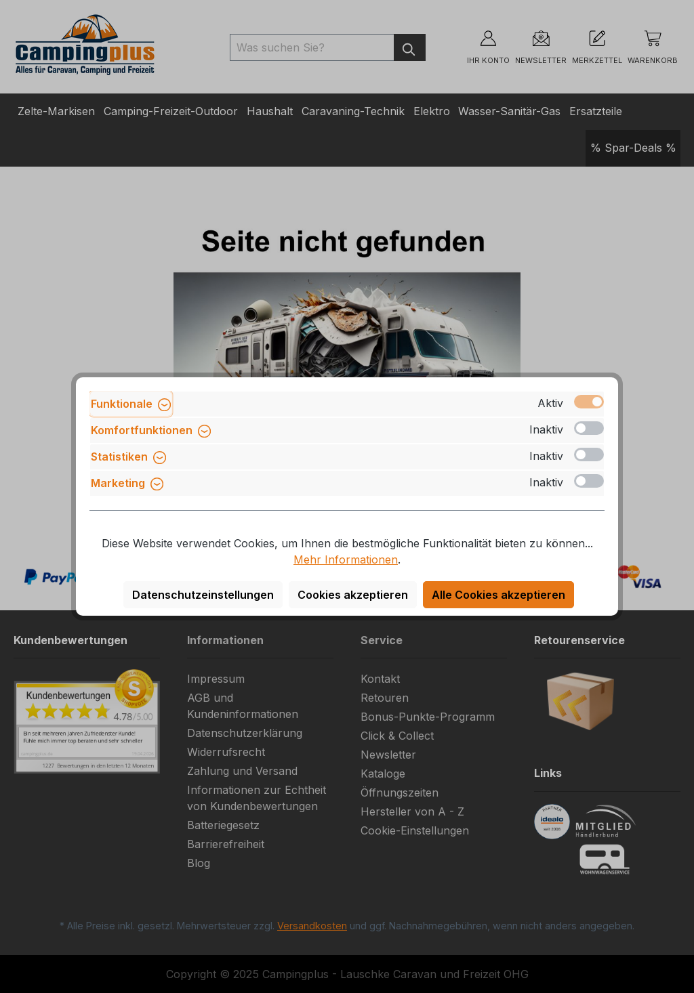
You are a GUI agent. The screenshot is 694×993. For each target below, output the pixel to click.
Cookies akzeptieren (353, 594)
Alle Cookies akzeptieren (498, 594)
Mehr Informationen (345, 559)
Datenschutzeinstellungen (203, 594)
